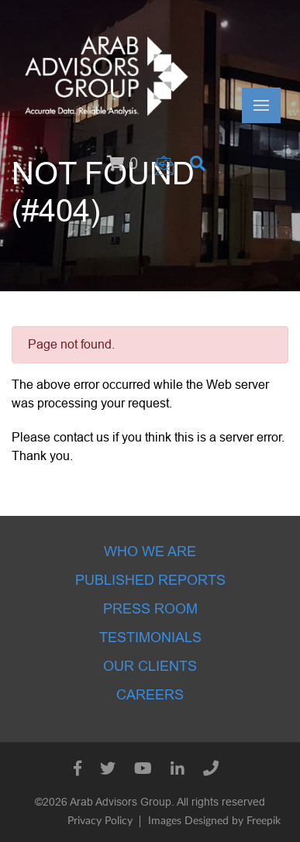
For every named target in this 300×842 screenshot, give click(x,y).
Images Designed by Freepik (214, 821)
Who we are (150, 551)
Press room (150, 609)
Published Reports (150, 580)
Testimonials (150, 637)
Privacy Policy (100, 821)
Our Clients (150, 666)
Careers (150, 695)
